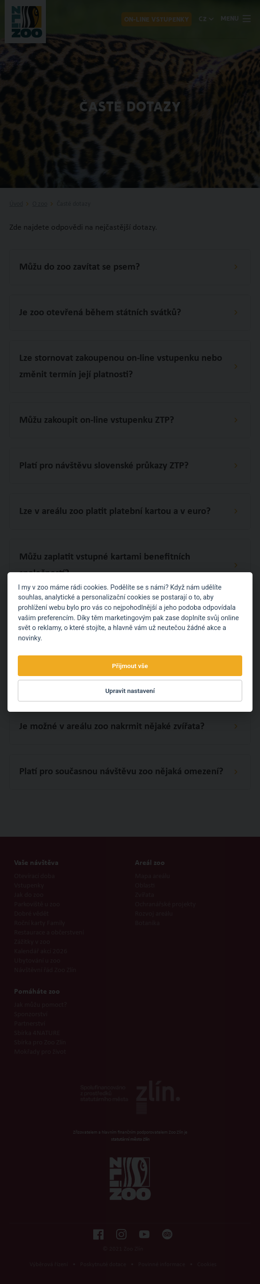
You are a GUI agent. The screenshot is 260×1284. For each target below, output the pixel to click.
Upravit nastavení (130, 690)
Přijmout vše (130, 665)
